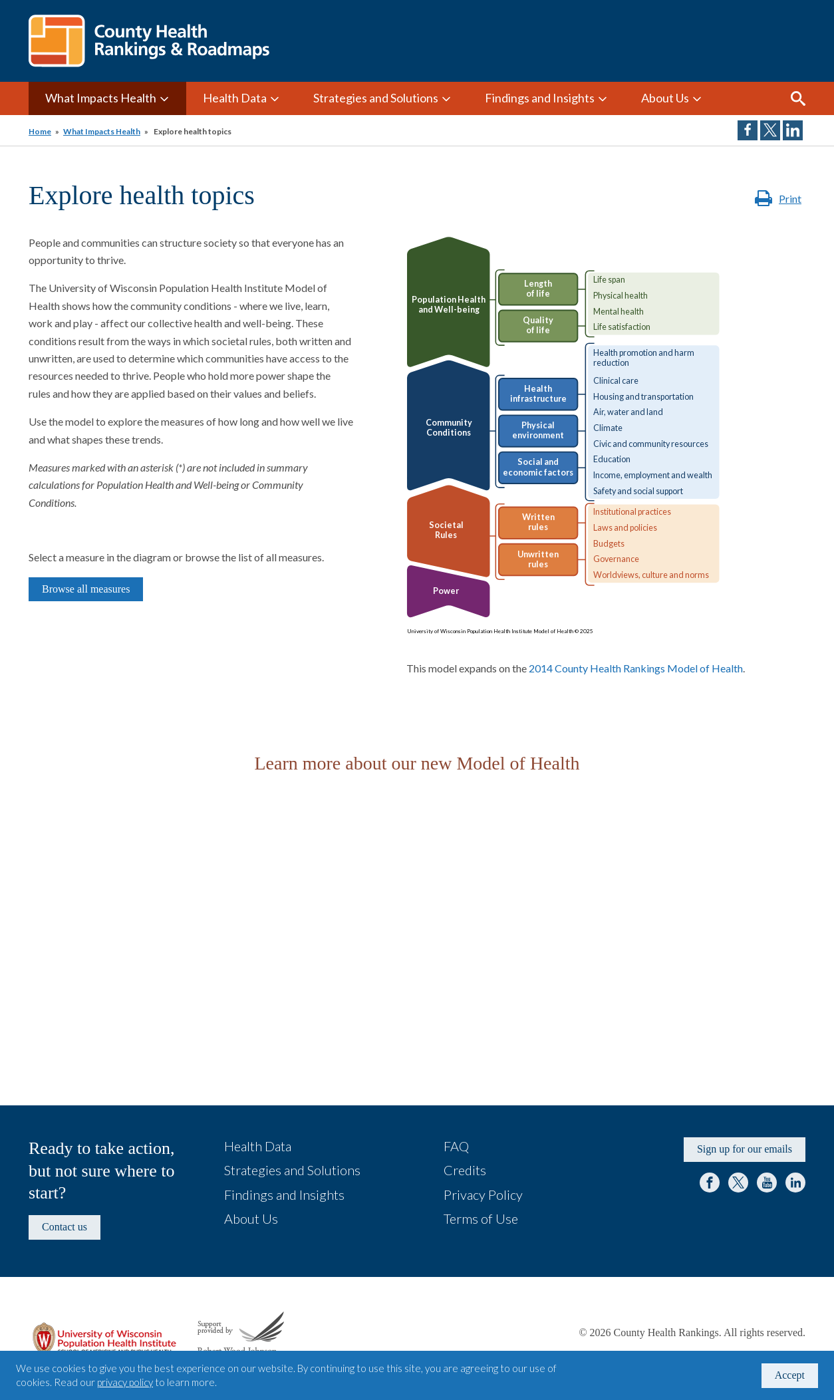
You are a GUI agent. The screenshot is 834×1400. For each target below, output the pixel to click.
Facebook (710, 1182)
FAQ (456, 1146)
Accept (790, 1375)
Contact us (64, 1226)
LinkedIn (795, 1182)
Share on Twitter (770, 130)
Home (40, 131)
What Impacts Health (100, 97)
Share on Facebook (748, 130)
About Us (665, 97)
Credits (465, 1170)
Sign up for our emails (744, 1149)
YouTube (767, 1182)
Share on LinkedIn (793, 130)
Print (790, 198)
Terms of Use (481, 1218)
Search (798, 98)
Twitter (738, 1182)
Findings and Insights (540, 97)
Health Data (235, 97)
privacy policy (125, 1382)
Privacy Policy (483, 1194)
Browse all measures (86, 589)
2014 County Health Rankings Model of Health (636, 668)
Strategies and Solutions (375, 97)
